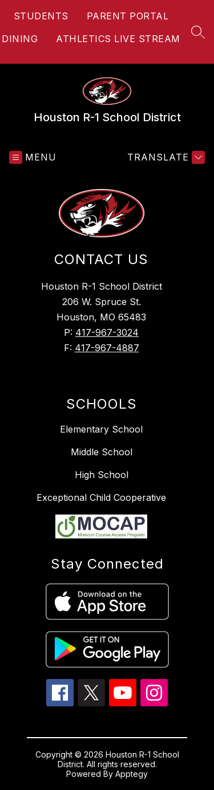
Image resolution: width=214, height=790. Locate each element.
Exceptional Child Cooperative (101, 497)
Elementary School (101, 429)
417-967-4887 (107, 347)
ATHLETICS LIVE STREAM (118, 38)
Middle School (101, 452)
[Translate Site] (164, 157)
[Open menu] (32, 157)
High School (101, 474)
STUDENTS (41, 16)
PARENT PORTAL (128, 16)
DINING (20, 38)
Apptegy (131, 774)
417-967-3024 (107, 332)
